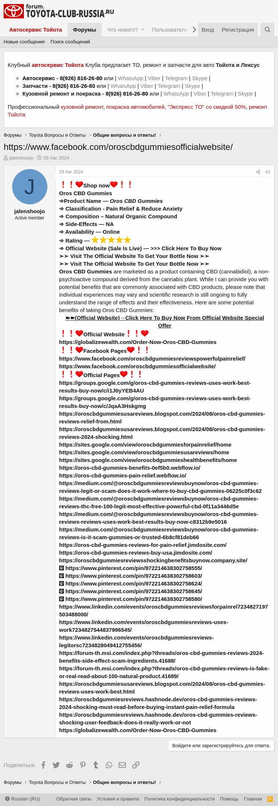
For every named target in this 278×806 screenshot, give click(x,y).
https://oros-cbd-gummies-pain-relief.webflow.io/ (122, 475)
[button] (142, 29)
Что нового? (122, 29)
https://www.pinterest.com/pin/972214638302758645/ (130, 591)
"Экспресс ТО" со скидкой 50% (206, 107)
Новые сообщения (24, 41)
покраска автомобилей (135, 107)
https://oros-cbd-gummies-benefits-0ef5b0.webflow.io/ (129, 468)
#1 (268, 172)
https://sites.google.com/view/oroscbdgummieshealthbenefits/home (148, 460)
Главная (253, 799)
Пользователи (170, 29)
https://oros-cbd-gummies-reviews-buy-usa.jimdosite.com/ (135, 552)
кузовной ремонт (82, 107)
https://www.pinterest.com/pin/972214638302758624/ (130, 583)
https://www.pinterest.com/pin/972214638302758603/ (130, 576)
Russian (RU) (22, 799)
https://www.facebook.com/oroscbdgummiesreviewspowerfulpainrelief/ (152, 358)
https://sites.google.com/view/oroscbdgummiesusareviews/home (144, 452)
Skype (200, 78)
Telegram (177, 78)
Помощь (229, 799)
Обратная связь (73, 799)
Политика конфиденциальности (179, 799)
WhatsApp (131, 78)
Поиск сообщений (70, 41)
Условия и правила (118, 799)
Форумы (84, 29)
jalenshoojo (21, 158)
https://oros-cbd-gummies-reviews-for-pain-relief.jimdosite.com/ (143, 545)
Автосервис (38, 78)
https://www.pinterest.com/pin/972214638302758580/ (130, 599)
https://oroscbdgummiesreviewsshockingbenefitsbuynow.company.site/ (153, 560)
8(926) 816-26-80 (81, 78)
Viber (154, 78)
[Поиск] (267, 29)
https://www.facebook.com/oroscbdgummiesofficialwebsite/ (137, 366)
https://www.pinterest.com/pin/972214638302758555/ (130, 568)
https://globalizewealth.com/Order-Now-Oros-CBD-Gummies (137, 342)
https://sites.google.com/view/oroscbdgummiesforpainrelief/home (145, 444)
